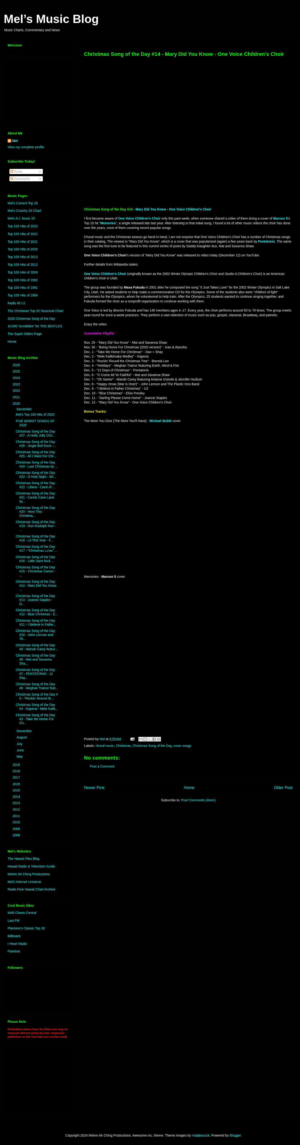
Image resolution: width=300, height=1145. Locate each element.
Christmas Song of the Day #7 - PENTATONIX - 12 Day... (35, 674)
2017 (17, 777)
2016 (17, 784)
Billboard (14, 936)
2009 (17, 829)
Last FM (14, 920)
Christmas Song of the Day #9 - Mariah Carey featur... (37, 647)
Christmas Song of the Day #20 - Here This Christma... (35, 511)
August (22, 737)
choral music (105, 746)
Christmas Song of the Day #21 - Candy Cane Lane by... (35, 497)
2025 (17, 371)
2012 (17, 809)
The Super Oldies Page (25, 334)
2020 (17, 403)
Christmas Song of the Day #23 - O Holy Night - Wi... (36, 475)
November (24, 731)
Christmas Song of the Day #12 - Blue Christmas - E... (37, 612)
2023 (17, 384)
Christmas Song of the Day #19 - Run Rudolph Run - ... (36, 526)
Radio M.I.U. (17, 303)
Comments (20, 179)
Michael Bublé (160, 421)
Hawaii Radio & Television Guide (31, 866)
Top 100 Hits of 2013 (23, 257)
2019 (17, 765)
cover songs (182, 746)
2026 (17, 365)
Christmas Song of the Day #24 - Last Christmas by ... (37, 464)
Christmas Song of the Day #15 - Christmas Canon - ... (35, 571)
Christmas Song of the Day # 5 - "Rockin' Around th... (37, 696)
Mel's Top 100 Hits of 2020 (35, 414)
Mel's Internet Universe (24, 882)
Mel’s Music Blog (51, 19)
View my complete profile (26, 147)
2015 (17, 790)
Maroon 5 (280, 218)
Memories (108, 223)
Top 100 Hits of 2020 (23, 249)
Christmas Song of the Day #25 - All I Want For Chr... (36, 454)
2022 (17, 390)
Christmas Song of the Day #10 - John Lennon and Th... (35, 635)
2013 (17, 803)
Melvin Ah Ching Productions (29, 874)
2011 (17, 816)
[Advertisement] (37, 90)
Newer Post (94, 787)
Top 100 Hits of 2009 (23, 272)
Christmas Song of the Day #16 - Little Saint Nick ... (35, 559)
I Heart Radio (17, 944)
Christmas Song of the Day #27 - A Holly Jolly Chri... (35, 433)
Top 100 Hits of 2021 (23, 241)
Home (189, 787)
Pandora (14, 951)
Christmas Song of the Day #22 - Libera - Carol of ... (35, 485)
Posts (16, 171)
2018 (17, 771)
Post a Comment (102, 766)
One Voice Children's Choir (190, 209)
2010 (17, 822)
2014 (17, 797)
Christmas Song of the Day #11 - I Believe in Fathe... (36, 622)
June (20, 750)
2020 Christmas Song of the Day (31, 318)
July (19, 744)
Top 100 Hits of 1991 (23, 287)
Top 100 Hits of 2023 (23, 226)
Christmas (123, 746)
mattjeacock (201, 1135)
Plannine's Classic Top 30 (26, 928)
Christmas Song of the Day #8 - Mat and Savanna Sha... (35, 659)
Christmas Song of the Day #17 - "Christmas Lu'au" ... (36, 548)
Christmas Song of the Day (152, 746)
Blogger (235, 1135)
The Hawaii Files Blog (23, 858)
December (24, 409)
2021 (17, 397)
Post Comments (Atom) (198, 800)
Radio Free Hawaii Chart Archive (31, 889)
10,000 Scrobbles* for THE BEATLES (35, 326)
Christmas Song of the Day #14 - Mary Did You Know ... (36, 585)
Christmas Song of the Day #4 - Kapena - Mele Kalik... (37, 707)
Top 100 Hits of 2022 (23, 234)
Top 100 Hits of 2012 (23, 264)
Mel (15, 141)
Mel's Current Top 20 (23, 203)
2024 (17, 378)
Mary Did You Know (151, 209)
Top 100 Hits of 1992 (23, 280)
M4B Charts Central (22, 913)
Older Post (283, 787)
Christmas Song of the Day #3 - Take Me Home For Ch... (35, 719)
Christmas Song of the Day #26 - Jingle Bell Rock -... (36, 444)
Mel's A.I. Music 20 (21, 218)
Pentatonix (266, 241)
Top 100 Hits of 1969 (23, 295)
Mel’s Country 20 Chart (24, 211)
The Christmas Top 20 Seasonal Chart (35, 311)
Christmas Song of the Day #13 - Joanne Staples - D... (35, 600)
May (20, 756)
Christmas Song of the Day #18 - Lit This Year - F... (35, 538)
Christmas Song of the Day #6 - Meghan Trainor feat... (37, 686)
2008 (17, 835)
